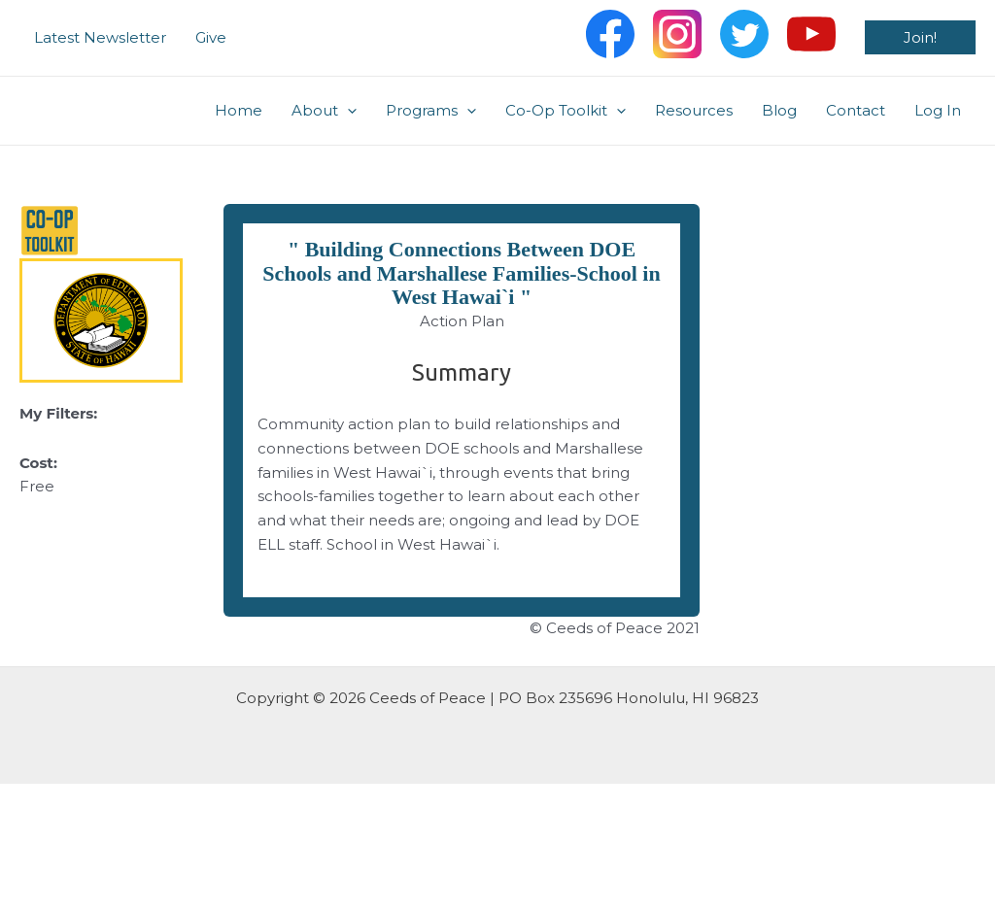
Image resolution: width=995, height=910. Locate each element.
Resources (694, 110)
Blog (779, 110)
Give (210, 37)
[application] (347, 111)
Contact (855, 110)
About (324, 111)
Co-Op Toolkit (565, 111)
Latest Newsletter (100, 37)
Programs (431, 111)
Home (238, 110)
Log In (937, 110)
